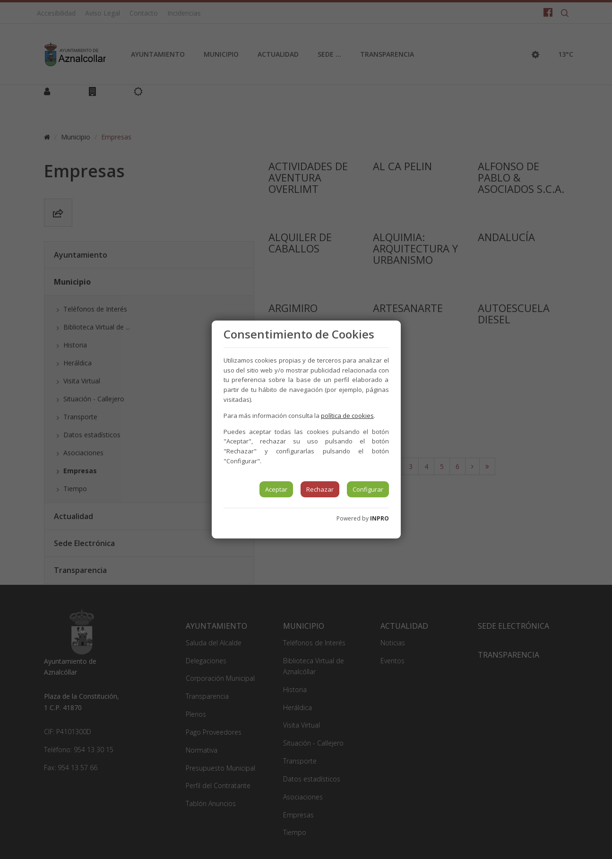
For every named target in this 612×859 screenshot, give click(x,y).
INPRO (379, 518)
